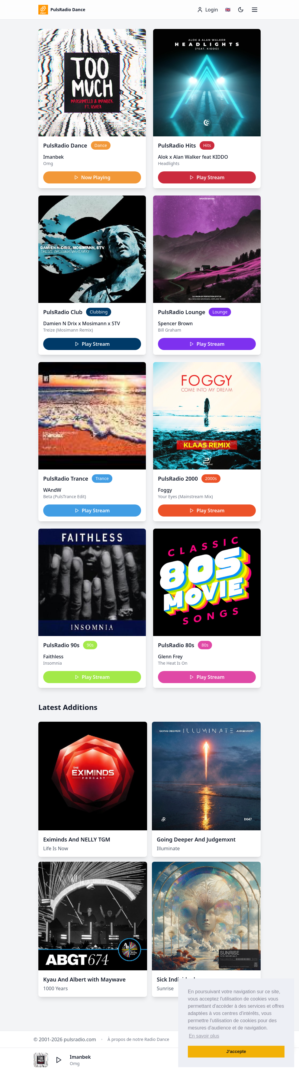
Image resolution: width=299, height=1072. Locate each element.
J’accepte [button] (236, 1051)
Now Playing (92, 177)
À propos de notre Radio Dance (138, 1039)
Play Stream (207, 177)
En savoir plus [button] (204, 1036)
